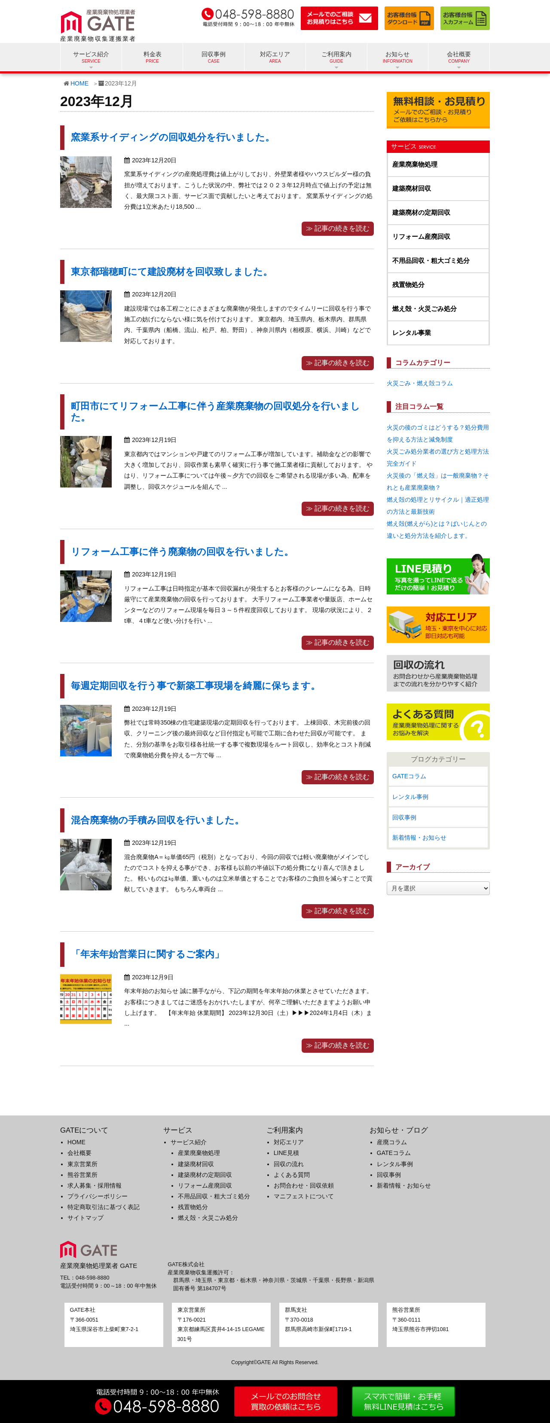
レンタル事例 (410, 796)
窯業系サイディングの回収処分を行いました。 (173, 137)
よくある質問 (292, 1174)
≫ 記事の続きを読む (338, 228)
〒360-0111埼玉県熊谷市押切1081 (420, 1319)
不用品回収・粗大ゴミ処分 (431, 260)
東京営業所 (82, 1164)
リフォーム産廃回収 (421, 236)
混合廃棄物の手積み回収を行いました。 (157, 820)
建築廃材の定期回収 (421, 212)
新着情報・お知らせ (419, 837)
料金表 (153, 54)
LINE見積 (286, 1152)
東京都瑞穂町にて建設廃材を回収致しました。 (171, 271)
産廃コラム (392, 1142)
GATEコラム (409, 776)
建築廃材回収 (411, 188)
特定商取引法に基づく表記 (103, 1207)
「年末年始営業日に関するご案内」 (147, 954)
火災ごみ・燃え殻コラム (420, 383)
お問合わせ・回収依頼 (304, 1185)
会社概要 (79, 1152)
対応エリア (275, 54)
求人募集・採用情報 (94, 1185)
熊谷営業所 (82, 1174)
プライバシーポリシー (97, 1196)
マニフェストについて (304, 1196)
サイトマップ (85, 1217)
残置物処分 (408, 284)
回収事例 (214, 54)
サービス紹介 (189, 1142)
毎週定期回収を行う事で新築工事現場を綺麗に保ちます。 (195, 685)
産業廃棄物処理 (414, 164)
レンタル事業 (411, 332)
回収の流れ (289, 1164)
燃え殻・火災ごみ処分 (424, 308)
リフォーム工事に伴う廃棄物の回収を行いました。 (182, 551)
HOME (79, 83)
